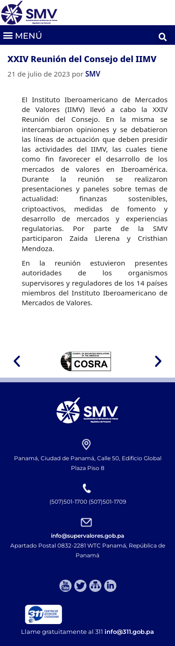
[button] (22, 34)
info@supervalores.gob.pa (87, 535)
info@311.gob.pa (129, 631)
